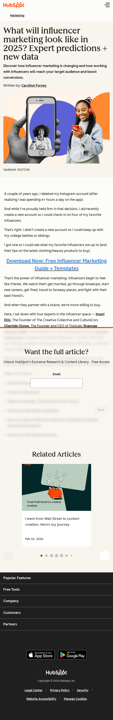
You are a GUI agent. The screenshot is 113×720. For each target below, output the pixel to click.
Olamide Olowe (16, 326)
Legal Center (34, 690)
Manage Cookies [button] (75, 699)
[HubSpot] (56, 672)
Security (82, 690)
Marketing (17, 15)
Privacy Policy (59, 690)
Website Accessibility (41, 699)
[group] (56, 505)
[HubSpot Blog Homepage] (13, 5)
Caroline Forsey (34, 86)
